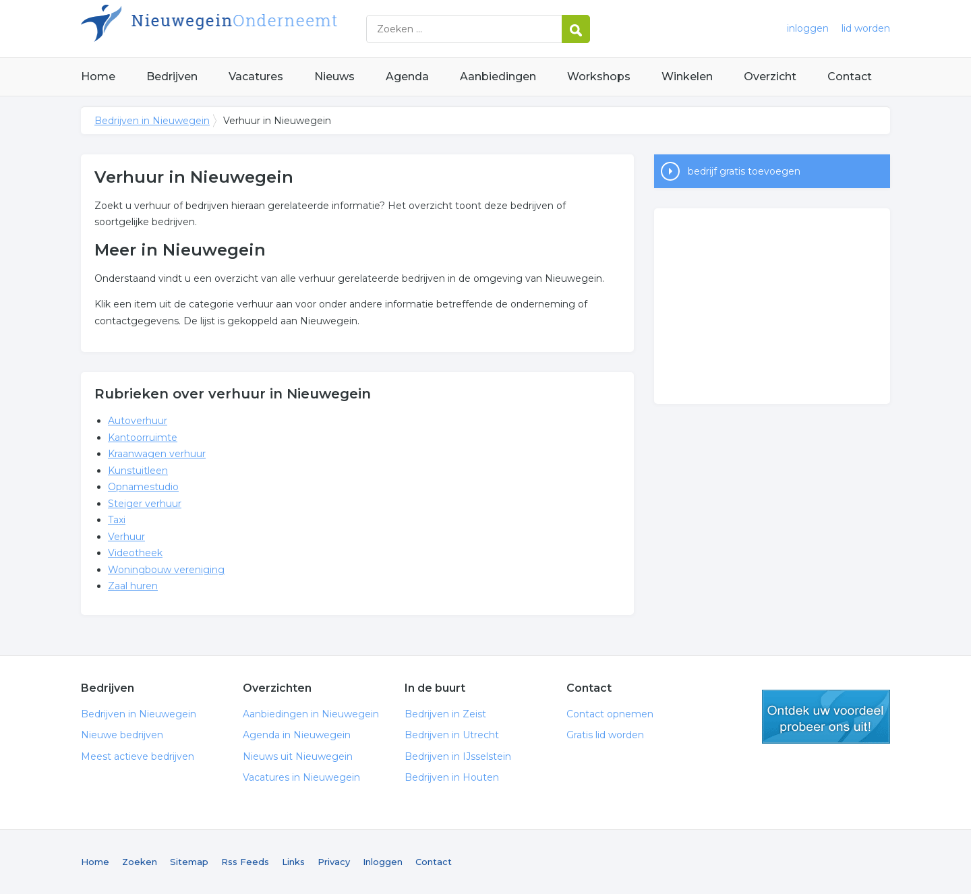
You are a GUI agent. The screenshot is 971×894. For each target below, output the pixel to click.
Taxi (116, 520)
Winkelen (687, 76)
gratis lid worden (826, 717)
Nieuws (334, 76)
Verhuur (126, 537)
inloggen (808, 28)
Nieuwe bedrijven (122, 735)
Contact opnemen (609, 714)
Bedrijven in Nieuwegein (249, 28)
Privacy (334, 861)
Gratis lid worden (605, 735)
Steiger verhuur (144, 504)
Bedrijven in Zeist (445, 714)
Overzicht (770, 76)
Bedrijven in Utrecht (452, 735)
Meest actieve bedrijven (137, 756)
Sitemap (189, 861)
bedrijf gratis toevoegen (744, 171)
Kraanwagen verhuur (157, 454)
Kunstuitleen (138, 471)
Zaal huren (133, 586)
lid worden (866, 28)
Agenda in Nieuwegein (297, 735)
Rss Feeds (245, 861)
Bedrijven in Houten (452, 777)
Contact (849, 76)
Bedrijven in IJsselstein (458, 756)
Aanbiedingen (498, 76)
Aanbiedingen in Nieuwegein (311, 714)
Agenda (407, 76)
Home (98, 76)
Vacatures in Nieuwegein (301, 777)
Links (293, 861)
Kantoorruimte (142, 437)
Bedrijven (172, 76)
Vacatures (256, 76)
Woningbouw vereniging (166, 570)
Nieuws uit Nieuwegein (298, 756)
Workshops (598, 76)
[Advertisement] (772, 306)
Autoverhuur (137, 421)
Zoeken (139, 861)
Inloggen (383, 861)
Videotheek (135, 553)
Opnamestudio (143, 487)
